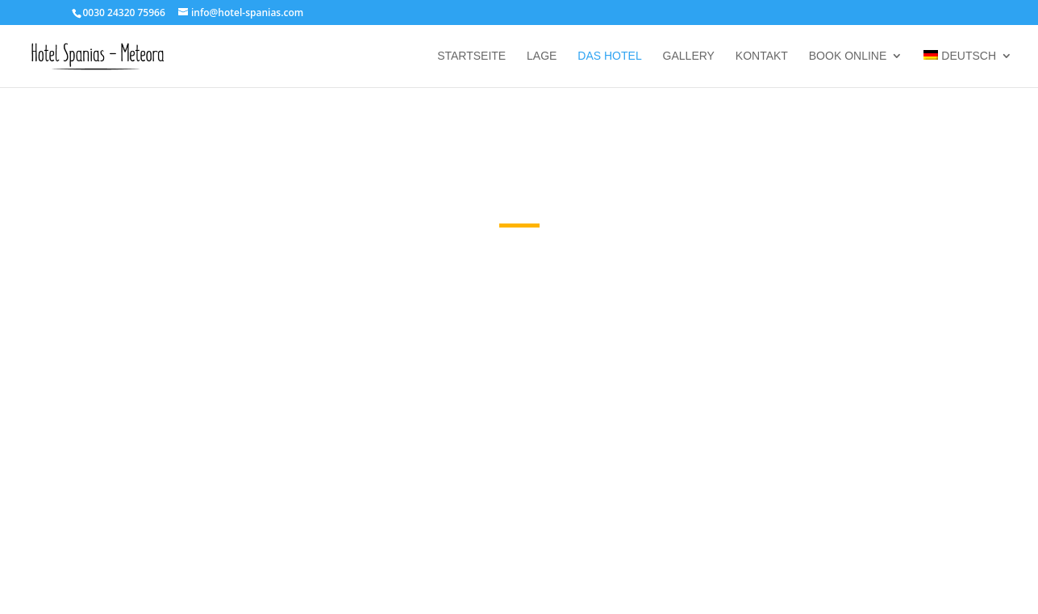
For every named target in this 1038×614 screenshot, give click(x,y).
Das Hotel (609, 56)
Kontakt (762, 56)
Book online (847, 56)
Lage (542, 56)
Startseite (471, 56)
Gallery (689, 56)
